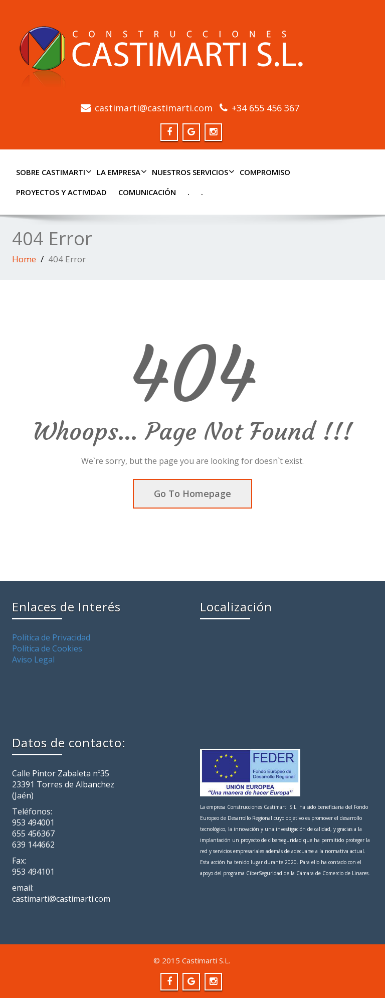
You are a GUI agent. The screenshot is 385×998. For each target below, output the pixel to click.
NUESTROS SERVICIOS (192, 172)
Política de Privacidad (51, 637)
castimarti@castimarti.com (154, 108)
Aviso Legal (33, 659)
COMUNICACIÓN (147, 192)
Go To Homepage (192, 493)
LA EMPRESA (120, 172)
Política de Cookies (47, 648)
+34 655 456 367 (265, 108)
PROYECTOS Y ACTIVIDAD (61, 192)
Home (24, 259)
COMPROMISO (265, 172)
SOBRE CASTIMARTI (52, 172)
